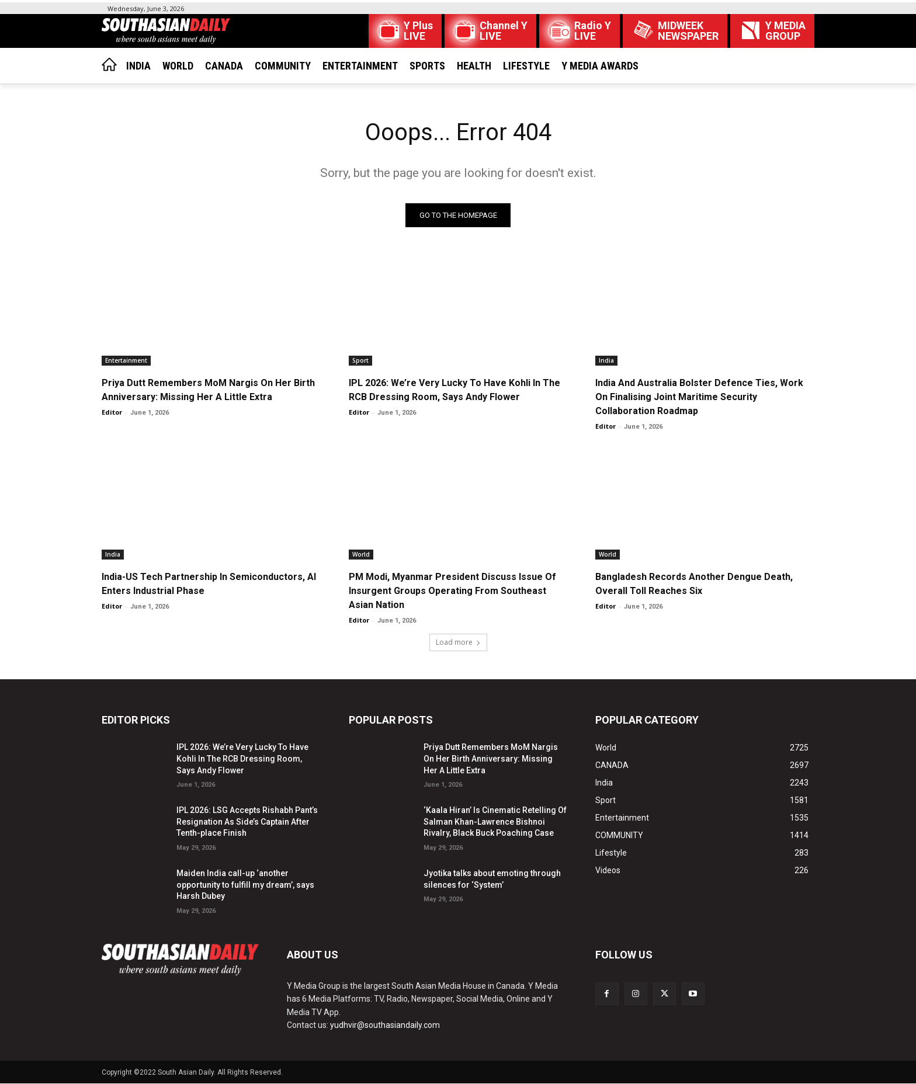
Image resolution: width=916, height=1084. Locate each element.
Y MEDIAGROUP (785, 30)
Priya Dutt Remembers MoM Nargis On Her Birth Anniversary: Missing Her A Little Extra (491, 759)
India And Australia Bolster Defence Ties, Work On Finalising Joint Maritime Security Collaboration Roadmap (699, 396)
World (361, 554)
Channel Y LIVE (504, 30)
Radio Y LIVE (592, 30)
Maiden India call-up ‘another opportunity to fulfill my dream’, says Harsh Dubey (245, 884)
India (606, 360)
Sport (360, 360)
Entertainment (126, 360)
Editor (112, 412)
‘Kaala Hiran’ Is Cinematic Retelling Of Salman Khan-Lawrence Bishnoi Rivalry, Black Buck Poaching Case (495, 822)
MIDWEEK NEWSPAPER (688, 30)
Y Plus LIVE (418, 30)
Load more (458, 643)
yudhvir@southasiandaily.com (385, 1025)
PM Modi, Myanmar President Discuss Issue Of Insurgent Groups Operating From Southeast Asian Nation (452, 590)
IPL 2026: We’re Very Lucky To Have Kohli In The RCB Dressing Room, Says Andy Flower (242, 759)
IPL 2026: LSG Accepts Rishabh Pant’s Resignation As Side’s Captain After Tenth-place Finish (247, 822)
